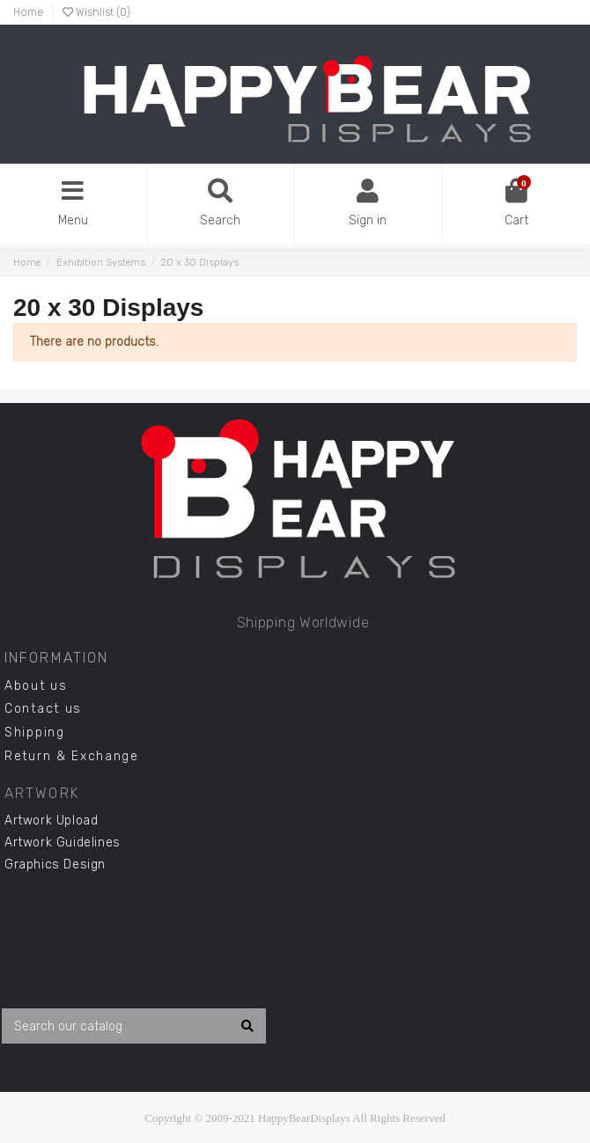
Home (28, 12)
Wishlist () (96, 12)
